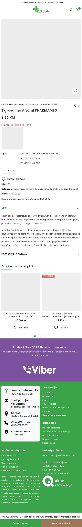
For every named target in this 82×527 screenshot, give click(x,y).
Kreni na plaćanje (61, 523)
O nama (46, 392)
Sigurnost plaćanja (10, 466)
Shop (22, 104)
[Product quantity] (8, 171)
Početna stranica (9, 104)
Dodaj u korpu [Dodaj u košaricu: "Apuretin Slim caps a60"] (23, 327)
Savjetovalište (49, 403)
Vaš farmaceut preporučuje (56, 431)
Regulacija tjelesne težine (15, 313)
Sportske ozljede (58, 189)
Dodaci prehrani (50, 439)
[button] (35, 336)
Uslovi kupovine (8, 463)
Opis (4, 207)
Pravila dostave (8, 455)
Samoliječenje (42, 189)
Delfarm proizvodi (51, 427)
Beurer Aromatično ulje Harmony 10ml (61, 316)
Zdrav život (72, 189)
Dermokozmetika (50, 435)
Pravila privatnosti (10, 459)
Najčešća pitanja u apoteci (55, 407)
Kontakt (46, 411)
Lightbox (75, 90)
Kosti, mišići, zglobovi (24, 189)
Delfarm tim (48, 396)
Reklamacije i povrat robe (13, 470)
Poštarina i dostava (14, 254)
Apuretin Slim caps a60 (21, 316)
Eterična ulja (56, 313)
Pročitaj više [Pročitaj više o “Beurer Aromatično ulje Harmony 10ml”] (64, 327)
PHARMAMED (15, 193)
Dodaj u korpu (20, 523)
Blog (44, 400)
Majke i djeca (48, 443)
